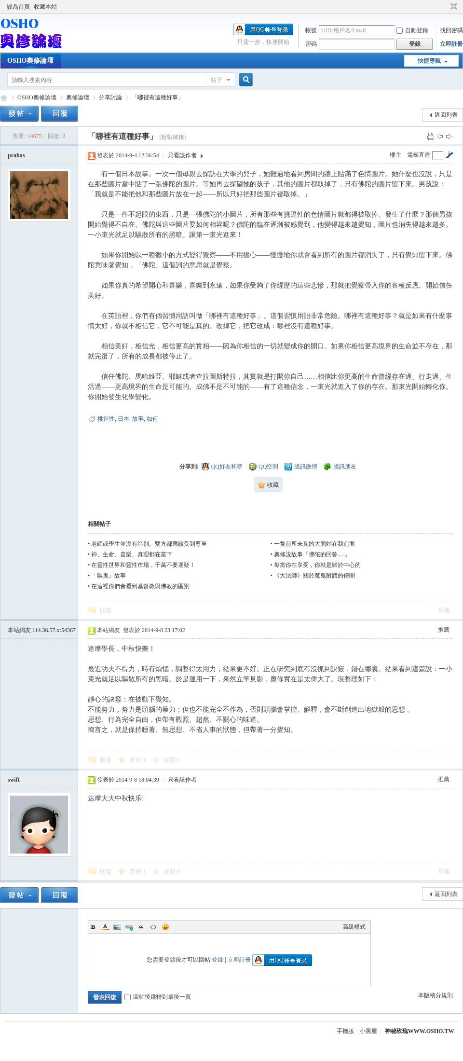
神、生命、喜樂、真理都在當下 (131, 554)
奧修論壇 (77, 97)
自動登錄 (412, 30)
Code (153, 927)
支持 (138, 760)
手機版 (345, 1031)
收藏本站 (45, 6)
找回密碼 (451, 30)
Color (105, 927)
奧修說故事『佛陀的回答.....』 (312, 554)
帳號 (311, 30)
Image (117, 927)
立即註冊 (451, 44)
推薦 (443, 629)
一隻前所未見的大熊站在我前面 (314, 543)
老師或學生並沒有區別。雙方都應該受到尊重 (149, 543)
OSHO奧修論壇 (30, 60)
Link (129, 927)
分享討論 (110, 97)
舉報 (444, 610)
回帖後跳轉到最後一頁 (157, 996)
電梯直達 (418, 155)
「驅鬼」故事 (108, 575)
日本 (123, 418)
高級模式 (354, 926)
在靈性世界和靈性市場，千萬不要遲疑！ (143, 565)
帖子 (216, 80)
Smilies (165, 927)
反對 (172, 760)
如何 (152, 418)
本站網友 (42, 630)
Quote (141, 927)
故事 (138, 418)
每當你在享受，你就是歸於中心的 (317, 565)
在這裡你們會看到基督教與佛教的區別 (140, 586)
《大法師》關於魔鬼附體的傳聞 (314, 575)
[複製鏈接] (172, 137)
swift (14, 779)
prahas (16, 155)
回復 (105, 610)
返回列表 (446, 114)
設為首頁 (18, 6)
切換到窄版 (452, 6)
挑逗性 (106, 418)
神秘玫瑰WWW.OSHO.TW (419, 1031)
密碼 (311, 44)
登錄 (217, 959)
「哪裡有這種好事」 (158, 97)
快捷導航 (429, 60)
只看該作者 (182, 155)
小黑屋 (368, 1031)
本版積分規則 (435, 995)
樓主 (395, 155)
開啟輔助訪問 (444, 6)
